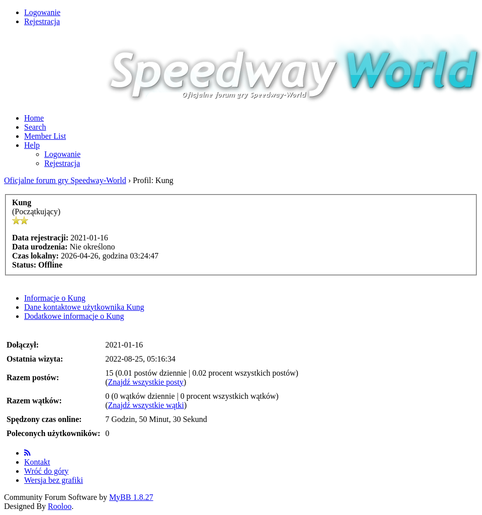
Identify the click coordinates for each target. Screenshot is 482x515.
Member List (45, 136)
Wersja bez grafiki (53, 480)
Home (34, 118)
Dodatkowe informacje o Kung (74, 316)
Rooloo (59, 506)
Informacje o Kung (55, 298)
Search (35, 127)
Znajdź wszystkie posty (146, 382)
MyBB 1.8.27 (131, 497)
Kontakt (37, 462)
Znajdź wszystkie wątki (146, 405)
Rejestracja (42, 21)
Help (32, 145)
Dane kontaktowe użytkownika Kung (84, 307)
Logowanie (42, 12)
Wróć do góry (46, 471)
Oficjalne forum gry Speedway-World (65, 180)
